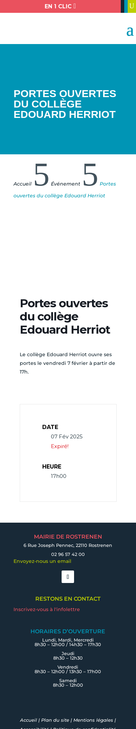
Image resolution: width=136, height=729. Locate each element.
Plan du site (55, 720)
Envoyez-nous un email (42, 561)
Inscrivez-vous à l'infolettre (46, 609)
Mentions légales (93, 720)
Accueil (28, 720)
